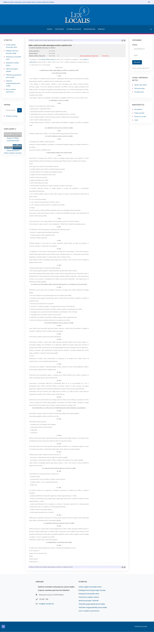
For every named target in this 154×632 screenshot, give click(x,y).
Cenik (136, 120)
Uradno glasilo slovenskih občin (90, 587)
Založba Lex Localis (74, 29)
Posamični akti (139, 92)
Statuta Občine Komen (48, 59)
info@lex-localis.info (46, 604)
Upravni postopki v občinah (89, 601)
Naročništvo (138, 110)
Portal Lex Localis (140, 117)
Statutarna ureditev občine (89, 597)
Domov (49, 29)
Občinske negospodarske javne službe (13, 83)
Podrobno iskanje (12, 116)
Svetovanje (59, 29)
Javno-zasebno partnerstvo (89, 611)
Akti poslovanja (139, 88)
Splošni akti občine (140, 85)
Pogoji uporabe (139, 113)
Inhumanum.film (89, 29)
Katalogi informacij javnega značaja (92, 590)
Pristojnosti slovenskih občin (89, 594)
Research (101, 29)
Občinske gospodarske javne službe (92, 604)
